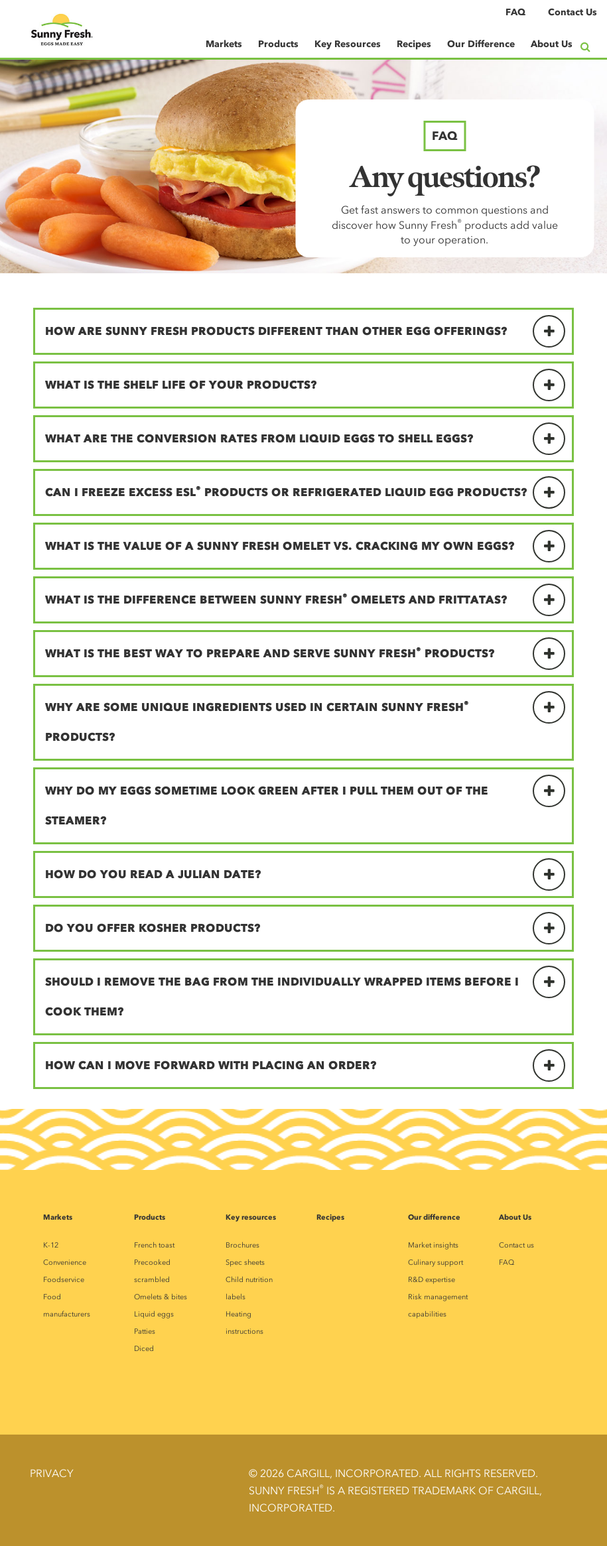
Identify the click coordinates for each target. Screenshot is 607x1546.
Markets (224, 44)
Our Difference (481, 44)
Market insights (433, 1245)
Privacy (52, 1473)
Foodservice (63, 1279)
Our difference (434, 1217)
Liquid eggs (154, 1314)
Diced (144, 1348)
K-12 (50, 1245)
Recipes (414, 44)
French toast (154, 1245)
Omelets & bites (160, 1297)
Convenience (64, 1262)
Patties (144, 1331)
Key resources (251, 1217)
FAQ (515, 12)
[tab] (303, 331)
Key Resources (347, 44)
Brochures (242, 1245)
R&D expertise (431, 1279)
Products (278, 44)
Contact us (516, 1245)
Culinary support (435, 1262)
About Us (552, 44)
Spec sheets (245, 1262)
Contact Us (572, 12)
